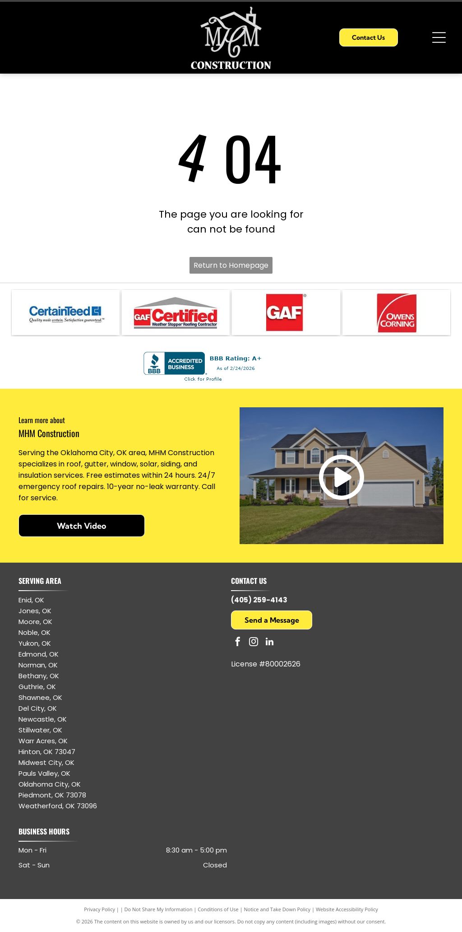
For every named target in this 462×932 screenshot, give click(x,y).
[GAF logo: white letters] (286, 312)
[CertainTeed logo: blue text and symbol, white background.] (66, 312)
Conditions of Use (218, 909)
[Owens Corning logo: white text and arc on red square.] (396, 312)
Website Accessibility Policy (347, 909)
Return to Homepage (231, 265)
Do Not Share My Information (159, 909)
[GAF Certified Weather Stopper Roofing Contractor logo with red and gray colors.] (176, 312)
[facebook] (238, 643)
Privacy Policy (99, 909)
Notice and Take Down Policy (277, 909)
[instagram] (253, 643)
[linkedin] (269, 643)
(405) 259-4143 (259, 600)
